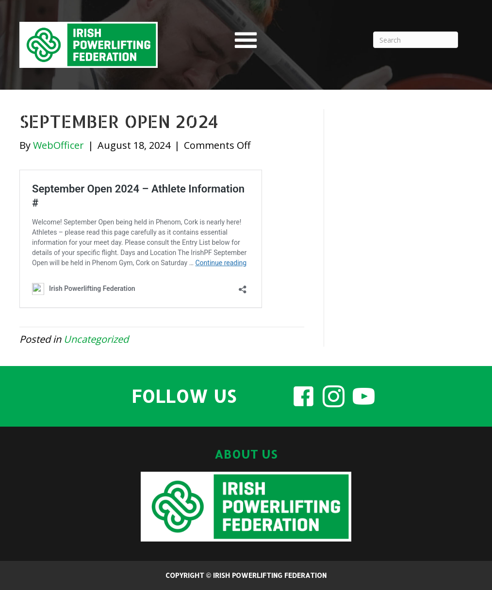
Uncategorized (96, 339)
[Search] (415, 40)
